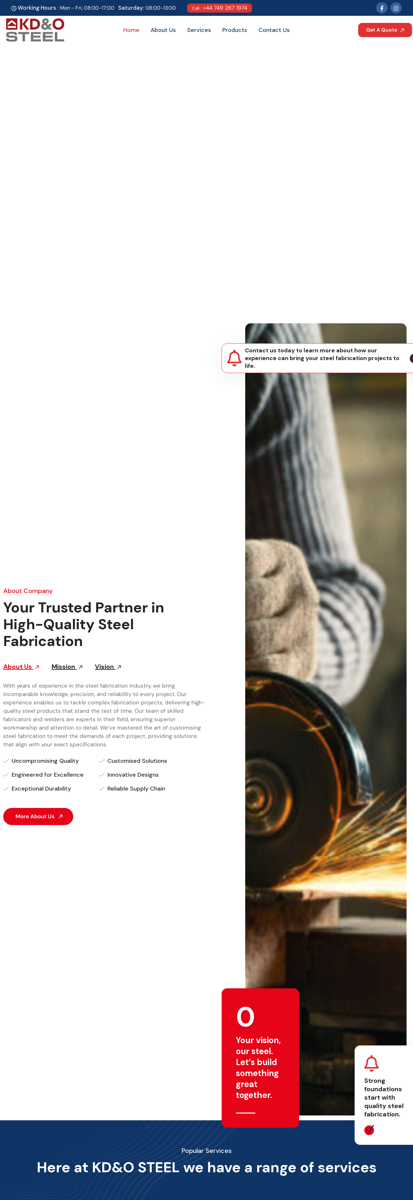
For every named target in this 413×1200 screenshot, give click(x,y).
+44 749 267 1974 (219, 7)
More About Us (40, 816)
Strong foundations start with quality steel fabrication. (384, 1097)
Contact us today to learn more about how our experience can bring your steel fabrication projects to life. (322, 358)
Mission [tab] (67, 667)
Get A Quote (385, 29)
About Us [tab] (21, 667)
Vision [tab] (108, 667)
